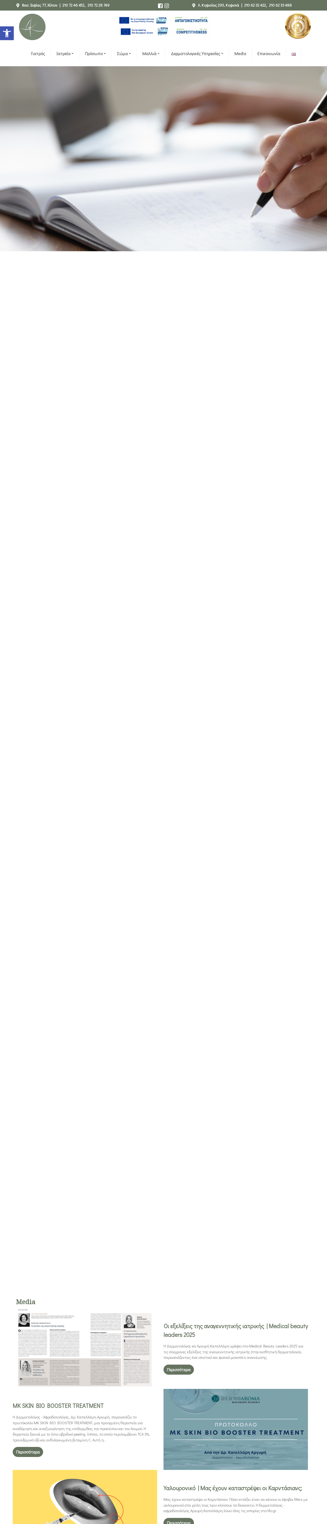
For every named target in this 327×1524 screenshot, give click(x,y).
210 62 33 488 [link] (280, 5)
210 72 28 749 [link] (99, 5)
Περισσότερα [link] (178, 1369)
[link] (7, 33)
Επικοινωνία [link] (268, 53)
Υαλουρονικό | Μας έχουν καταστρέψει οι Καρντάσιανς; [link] (233, 1488)
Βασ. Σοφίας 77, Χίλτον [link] (39, 5)
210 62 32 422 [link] (255, 5)
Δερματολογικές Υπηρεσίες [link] (195, 53)
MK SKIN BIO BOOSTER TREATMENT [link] (58, 1405)
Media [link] (240, 53)
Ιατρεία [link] (63, 53)
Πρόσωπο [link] (94, 53)
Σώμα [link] (122, 53)
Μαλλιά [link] (149, 53)
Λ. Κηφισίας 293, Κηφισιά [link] (218, 5)
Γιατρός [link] (38, 53)
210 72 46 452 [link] (73, 5)
